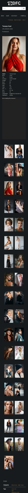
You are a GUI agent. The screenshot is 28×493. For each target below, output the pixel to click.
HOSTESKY (14, 16)
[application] (14, 118)
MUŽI (7, 16)
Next (23, 20)
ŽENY (2, 16)
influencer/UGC (15, 492)
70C (13, 490)
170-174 (14, 489)
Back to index (17, 20)
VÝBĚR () (23, 16)
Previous (11, 20)
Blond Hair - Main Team (18, 485)
